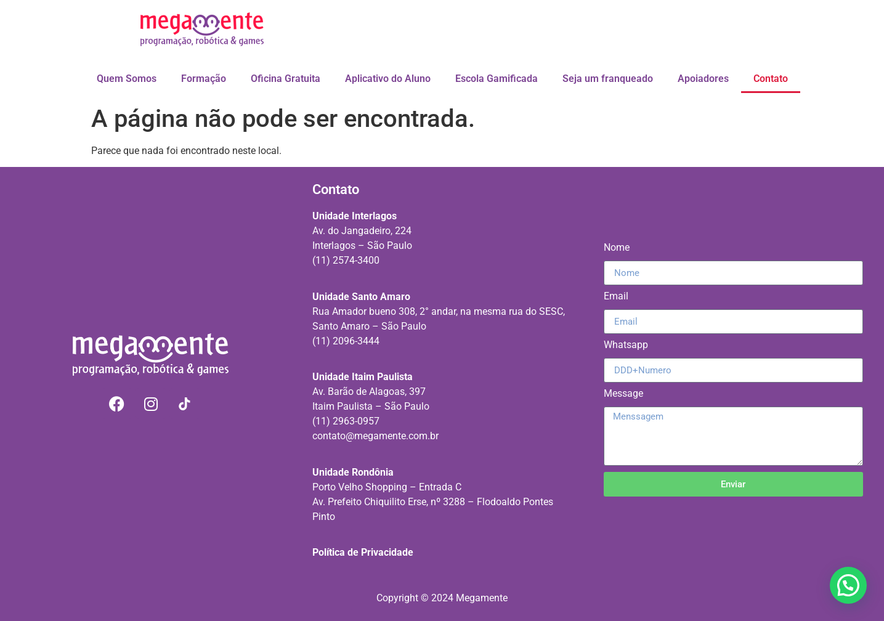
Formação (203, 78)
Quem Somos (126, 78)
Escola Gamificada (496, 78)
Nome (617, 248)
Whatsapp (626, 345)
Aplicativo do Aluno (388, 78)
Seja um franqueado (607, 78)
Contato (770, 78)
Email (616, 296)
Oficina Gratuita (285, 78)
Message (623, 394)
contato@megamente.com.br (375, 436)
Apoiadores (703, 78)
